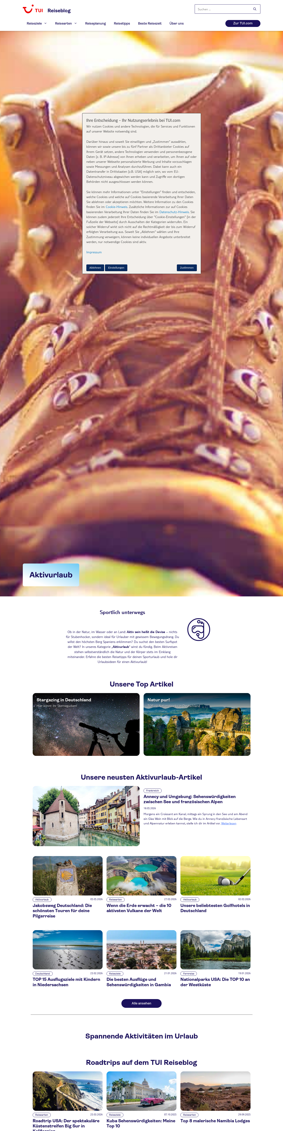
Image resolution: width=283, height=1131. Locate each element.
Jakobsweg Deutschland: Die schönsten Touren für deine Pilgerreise (62, 910)
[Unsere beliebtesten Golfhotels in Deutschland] (215, 894)
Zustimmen (186, 267)
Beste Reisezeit (150, 23)
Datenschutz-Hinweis (174, 212)
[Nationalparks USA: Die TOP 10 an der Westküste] (215, 968)
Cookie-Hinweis (116, 207)
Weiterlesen (228, 823)
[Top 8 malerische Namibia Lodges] (215, 1110)
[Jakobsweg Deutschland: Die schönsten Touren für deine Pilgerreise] (68, 894)
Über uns (177, 23)
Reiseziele (39, 24)
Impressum (94, 252)
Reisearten (68, 24)
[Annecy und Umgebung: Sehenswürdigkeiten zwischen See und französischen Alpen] (86, 816)
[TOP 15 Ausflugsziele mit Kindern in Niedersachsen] (68, 968)
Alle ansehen (141, 1003)
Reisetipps (122, 23)
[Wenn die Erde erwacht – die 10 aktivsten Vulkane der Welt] (141, 894)
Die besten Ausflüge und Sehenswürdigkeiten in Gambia (139, 982)
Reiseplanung (95, 23)
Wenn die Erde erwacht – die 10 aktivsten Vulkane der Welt (139, 908)
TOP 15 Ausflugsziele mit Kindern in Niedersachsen (66, 982)
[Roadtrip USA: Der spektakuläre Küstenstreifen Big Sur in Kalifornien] (68, 1110)
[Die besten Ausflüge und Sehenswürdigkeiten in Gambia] (141, 968)
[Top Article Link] (86, 724)
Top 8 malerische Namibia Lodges (215, 1120)
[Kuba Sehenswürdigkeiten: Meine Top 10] (141, 1110)
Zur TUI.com (243, 23)
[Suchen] (254, 9)
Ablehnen (95, 267)
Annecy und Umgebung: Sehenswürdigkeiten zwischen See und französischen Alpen (190, 799)
